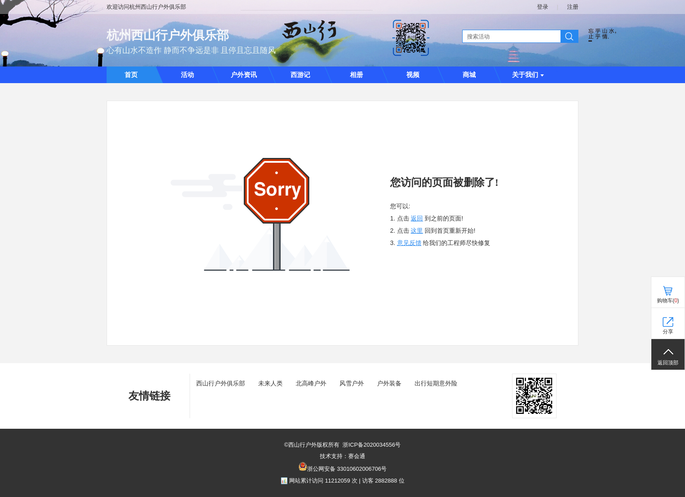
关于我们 (528, 74)
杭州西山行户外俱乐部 (168, 35)
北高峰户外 (311, 383)
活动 (187, 74)
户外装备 (389, 383)
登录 (542, 7)
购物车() (668, 301)
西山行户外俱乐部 (220, 383)
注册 (572, 7)
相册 (356, 74)
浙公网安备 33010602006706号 (347, 469)
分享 (668, 332)
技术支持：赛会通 (342, 456)
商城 (469, 74)
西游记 (300, 74)
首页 (131, 74)
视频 (412, 74)
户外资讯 (244, 74)
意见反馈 (409, 242)
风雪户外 (351, 383)
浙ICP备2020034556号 (371, 444)
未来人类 (270, 383)
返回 (417, 218)
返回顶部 (667, 363)
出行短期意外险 (436, 383)
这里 (417, 230)
